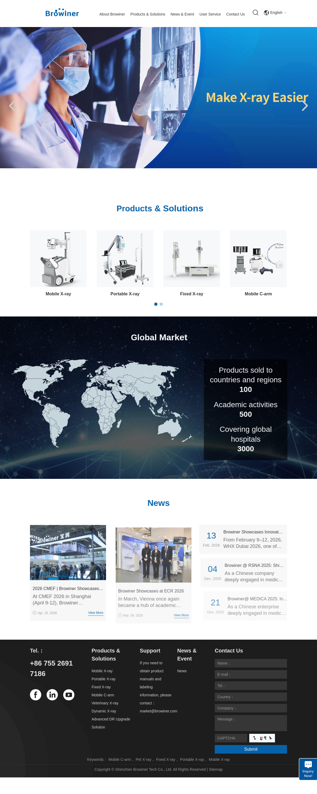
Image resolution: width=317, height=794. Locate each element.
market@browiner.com (158, 711)
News (182, 671)
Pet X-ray (143, 759)
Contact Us (235, 14)
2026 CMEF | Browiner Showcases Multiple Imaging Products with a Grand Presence (68, 599)
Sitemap (215, 769)
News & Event (182, 14)
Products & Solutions (147, 14)
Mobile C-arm (258, 294)
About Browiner (112, 14)
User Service (210, 14)
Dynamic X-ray (104, 711)
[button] (12, 106)
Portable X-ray (125, 294)
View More (95, 623)
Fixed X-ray (191, 294)
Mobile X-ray (58, 294)
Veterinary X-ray (105, 703)
